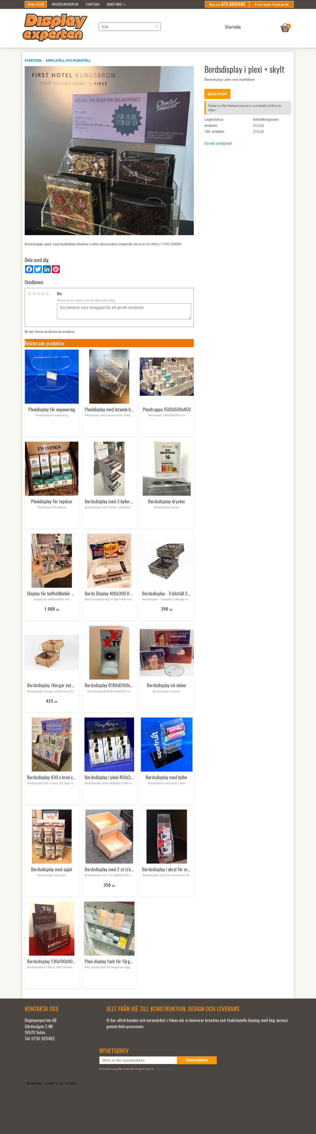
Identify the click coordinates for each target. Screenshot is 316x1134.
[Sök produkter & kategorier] (129, 27)
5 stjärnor (47, 293)
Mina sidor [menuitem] (36, 4)
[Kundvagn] (285, 21)
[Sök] (156, 26)
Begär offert (217, 94)
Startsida (33, 60)
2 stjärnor (34, 293)
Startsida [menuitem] (92, 4)
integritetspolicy (162, 1069)
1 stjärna (29, 293)
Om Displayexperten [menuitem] (65, 4)
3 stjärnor (38, 293)
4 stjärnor (43, 293)
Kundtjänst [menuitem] (115, 4)
